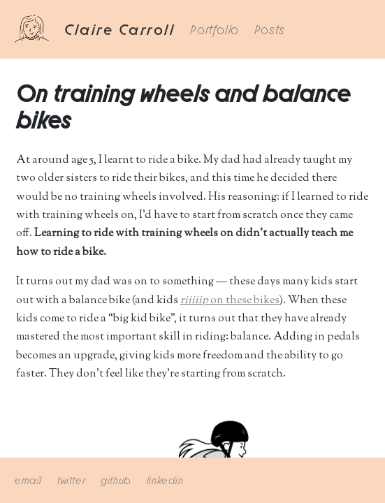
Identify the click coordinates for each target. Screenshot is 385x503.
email (28, 479)
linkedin (165, 479)
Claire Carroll (119, 28)
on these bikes (229, 301)
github (116, 479)
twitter (71, 479)
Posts (269, 28)
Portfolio (214, 28)
